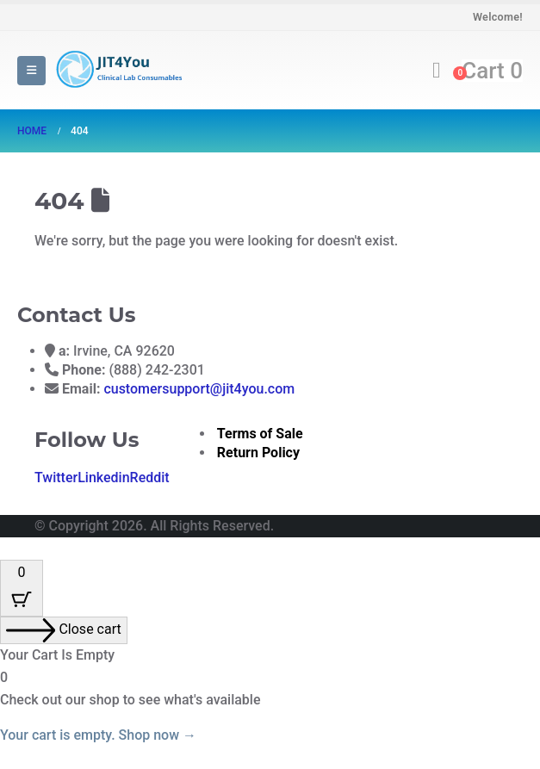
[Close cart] (63, 630)
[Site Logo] (117, 70)
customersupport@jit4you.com (199, 389)
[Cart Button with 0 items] (21, 588)
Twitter (56, 477)
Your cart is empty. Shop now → (98, 735)
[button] (31, 70)
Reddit (150, 477)
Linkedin (103, 477)
